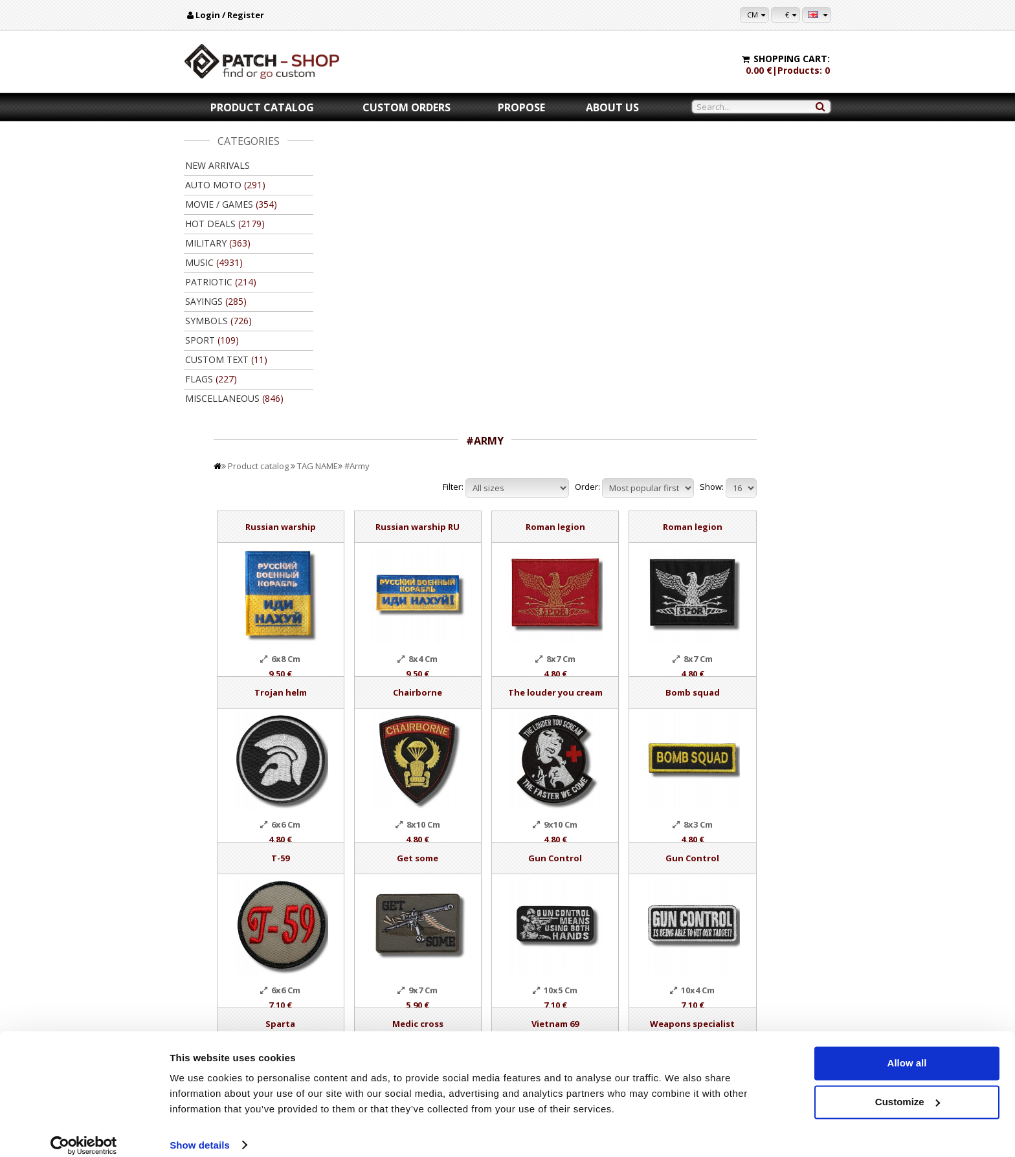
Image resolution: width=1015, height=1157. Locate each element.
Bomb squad (769, 393)
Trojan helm (402, 393)
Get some (524, 558)
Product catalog (262, 107)
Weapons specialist (768, 724)
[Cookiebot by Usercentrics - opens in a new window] (83, 1131)
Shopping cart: (791, 58)
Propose (521, 107)
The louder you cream (646, 393)
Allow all (907, 1049)
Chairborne (524, 393)
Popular (353, 960)
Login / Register (229, 15)
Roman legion (646, 227)
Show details (200, 1131)
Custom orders (406, 107)
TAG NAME (447, 166)
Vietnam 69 (647, 724)
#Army (486, 166)
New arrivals (217, 165)
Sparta (403, 724)
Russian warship (402, 227)
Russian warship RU (524, 227)
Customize (907, 1088)
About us (612, 107)
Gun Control (647, 558)
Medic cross (524, 724)
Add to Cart (403, 895)
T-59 (403, 558)
